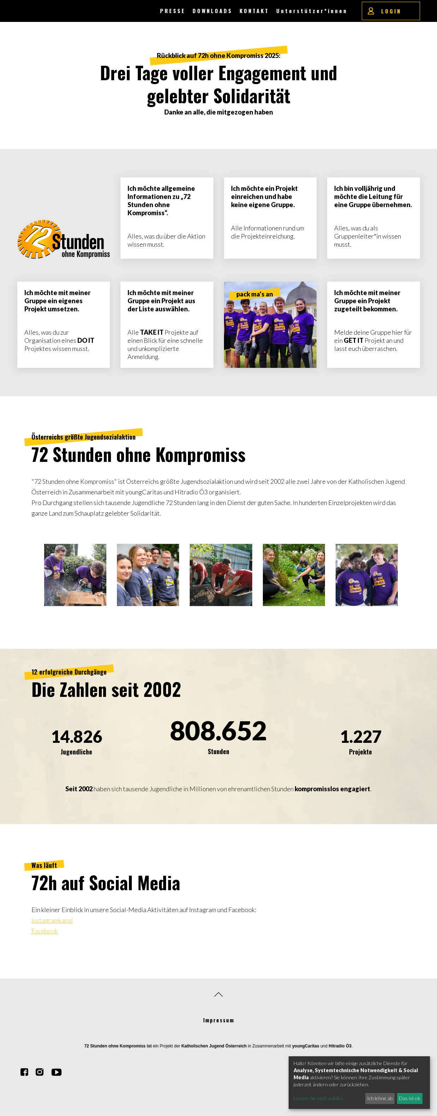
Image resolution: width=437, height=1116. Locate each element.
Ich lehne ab (379, 1098)
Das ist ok (409, 1098)
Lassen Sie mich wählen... (320, 1098)
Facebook (44, 931)
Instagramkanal (52, 920)
